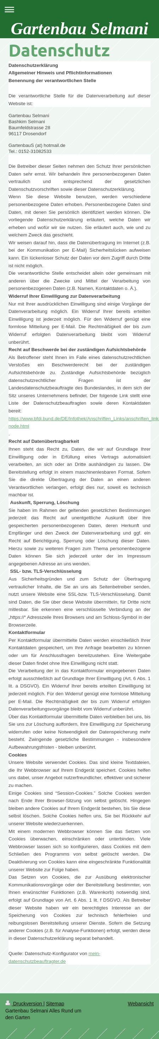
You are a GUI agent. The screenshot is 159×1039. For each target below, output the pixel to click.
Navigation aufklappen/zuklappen (79, 9)
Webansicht (141, 1003)
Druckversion (24, 1003)
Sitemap (55, 1003)
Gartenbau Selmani (79, 28)
